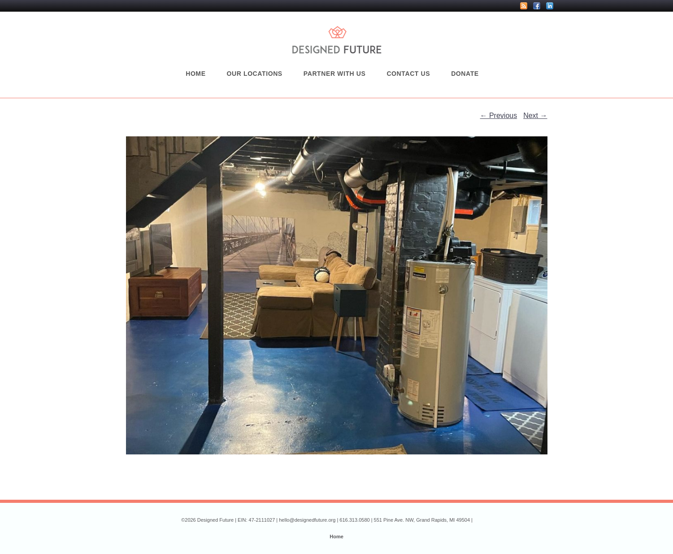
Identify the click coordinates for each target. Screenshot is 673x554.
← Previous (498, 115)
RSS (523, 5)
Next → (535, 115)
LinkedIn (549, 5)
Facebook (536, 5)
